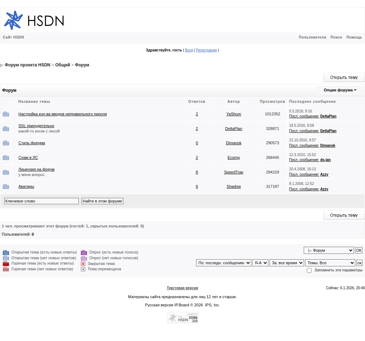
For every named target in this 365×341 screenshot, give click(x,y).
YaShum (233, 114)
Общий (62, 64)
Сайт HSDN (13, 37)
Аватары (26, 186)
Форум (82, 64)
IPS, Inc (212, 305)
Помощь (354, 37)
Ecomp (234, 157)
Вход (189, 50)
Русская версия (159, 305)
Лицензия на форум (37, 169)
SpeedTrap (233, 172)
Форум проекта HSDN (27, 64)
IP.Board (181, 305)
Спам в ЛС (28, 157)
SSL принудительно (36, 126)
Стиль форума (32, 143)
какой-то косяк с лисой (39, 131)
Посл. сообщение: (304, 116)
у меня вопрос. (32, 174)
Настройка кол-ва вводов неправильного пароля (63, 114)
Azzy (324, 174)
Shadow (234, 186)
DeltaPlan (328, 116)
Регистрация (206, 50)
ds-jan (325, 160)
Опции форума (338, 90)
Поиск (336, 37)
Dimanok (233, 143)
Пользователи (312, 37)
